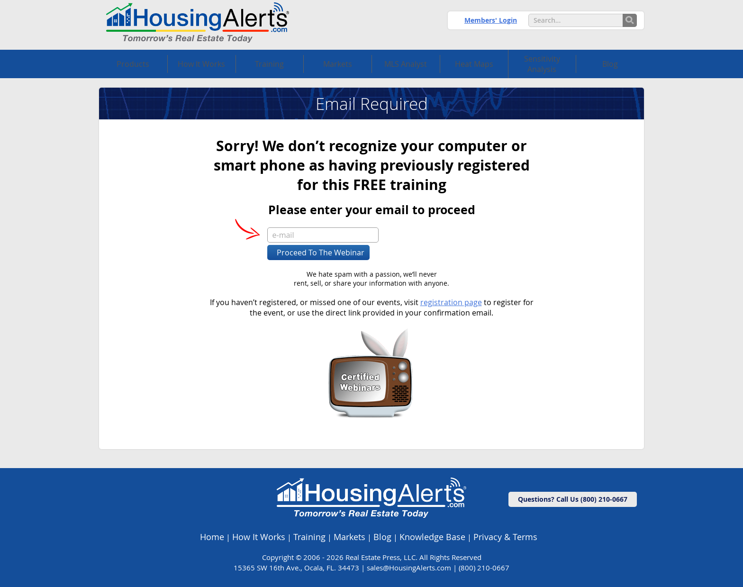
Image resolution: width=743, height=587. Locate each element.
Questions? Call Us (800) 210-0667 (572, 499)
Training (309, 536)
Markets (349, 536)
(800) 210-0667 (484, 567)
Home (212, 536)
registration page (451, 302)
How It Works (258, 536)
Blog (382, 536)
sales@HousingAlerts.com (409, 567)
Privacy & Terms (505, 536)
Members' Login (490, 20)
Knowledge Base (432, 536)
